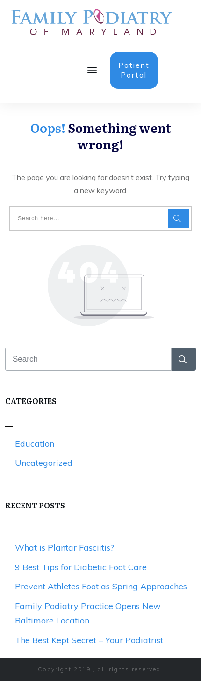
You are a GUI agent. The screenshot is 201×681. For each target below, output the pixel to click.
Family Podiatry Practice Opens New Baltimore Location (88, 613)
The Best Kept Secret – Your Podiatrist (89, 640)
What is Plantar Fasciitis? (64, 547)
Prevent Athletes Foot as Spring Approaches (101, 586)
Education (34, 443)
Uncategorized (43, 462)
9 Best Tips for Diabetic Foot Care (81, 567)
